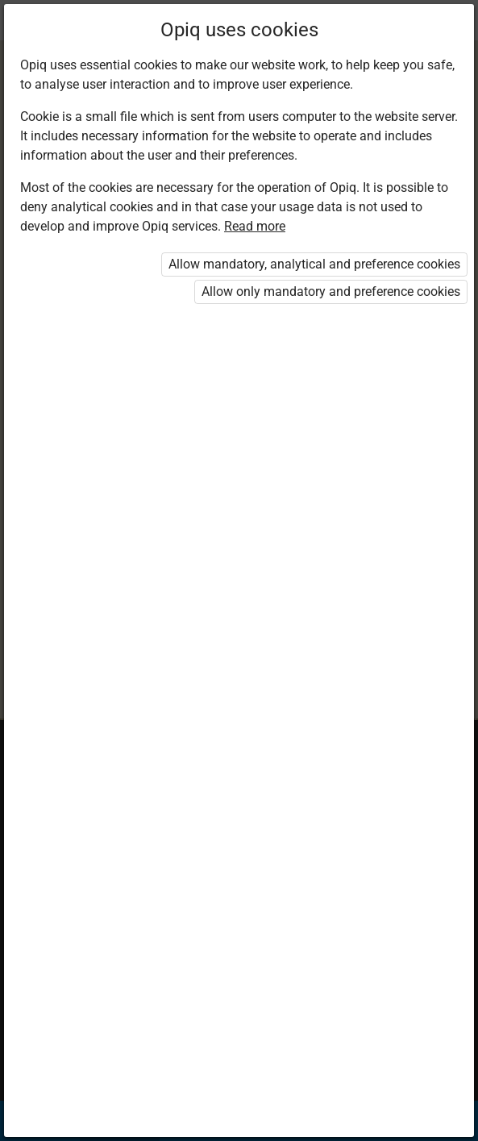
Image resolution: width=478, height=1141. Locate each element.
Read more (254, 226)
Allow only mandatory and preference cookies (331, 291)
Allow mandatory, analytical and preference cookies (314, 264)
